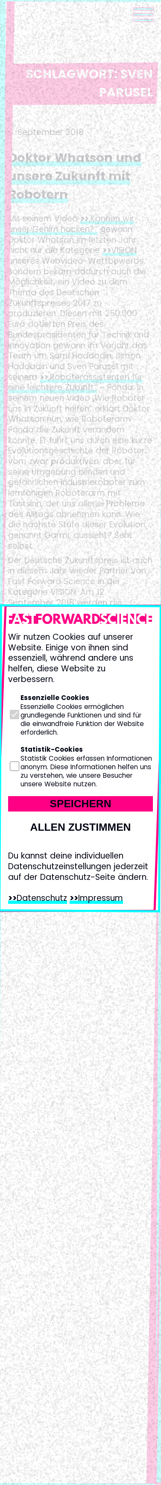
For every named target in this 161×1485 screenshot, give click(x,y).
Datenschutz (42, 898)
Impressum (100, 898)
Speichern (80, 803)
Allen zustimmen (80, 827)
